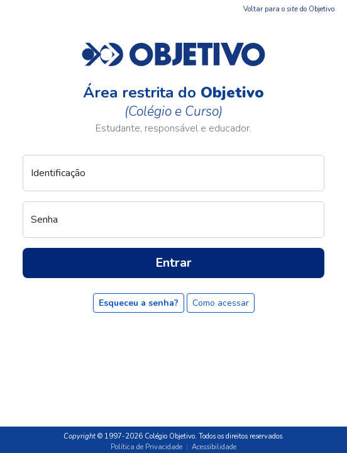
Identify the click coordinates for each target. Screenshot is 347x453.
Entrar (173, 262)
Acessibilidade (214, 447)
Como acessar (220, 303)
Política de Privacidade (146, 447)
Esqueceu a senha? (139, 303)
